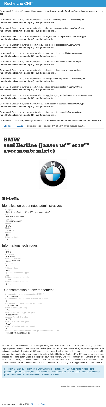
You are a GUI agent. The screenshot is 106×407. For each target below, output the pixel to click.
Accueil (8, 125)
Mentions (35, 404)
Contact (44, 404)
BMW (20, 125)
